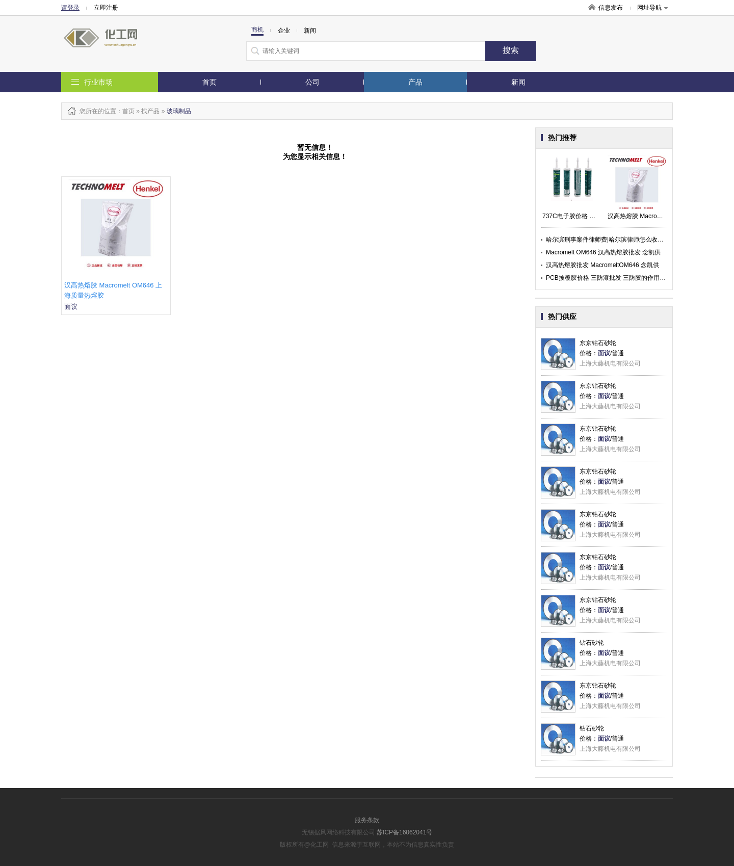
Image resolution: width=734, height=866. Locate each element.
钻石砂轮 (592, 642)
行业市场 (98, 82)
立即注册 (106, 7)
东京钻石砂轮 (598, 343)
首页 (209, 82)
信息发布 (610, 7)
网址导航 (652, 7)
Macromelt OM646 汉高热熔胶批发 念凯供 (603, 252)
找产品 (150, 111)
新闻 (518, 82)
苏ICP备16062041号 (404, 832)
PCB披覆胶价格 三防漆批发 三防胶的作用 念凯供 (613, 277)
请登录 (70, 7)
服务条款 (367, 820)
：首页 (125, 111)
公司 (312, 82)
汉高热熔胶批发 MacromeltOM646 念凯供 (602, 265)
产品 (415, 82)
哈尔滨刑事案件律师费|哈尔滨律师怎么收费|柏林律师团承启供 (630, 239)
